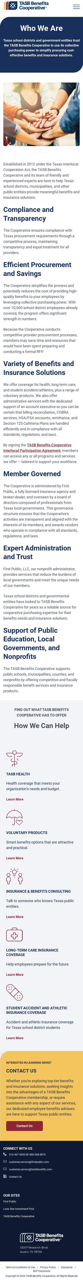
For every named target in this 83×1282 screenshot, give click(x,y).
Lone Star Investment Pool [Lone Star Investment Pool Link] (18, 1208)
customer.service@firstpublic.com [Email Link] (29, 1161)
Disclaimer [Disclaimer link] (67, 1267)
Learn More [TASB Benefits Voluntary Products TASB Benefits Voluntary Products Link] (14, 858)
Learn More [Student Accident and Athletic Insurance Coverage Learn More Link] (14, 1038)
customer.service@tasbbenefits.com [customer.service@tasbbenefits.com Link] (30, 1169)
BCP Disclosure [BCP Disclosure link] (41, 1271)
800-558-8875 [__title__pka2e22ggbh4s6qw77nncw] (37, 1154)
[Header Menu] (76, 7)
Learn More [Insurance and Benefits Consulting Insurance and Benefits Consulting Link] (14, 917)
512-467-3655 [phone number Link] (17, 1154)
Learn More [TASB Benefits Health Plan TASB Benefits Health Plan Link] (14, 799)
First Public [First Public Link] (9, 1201)
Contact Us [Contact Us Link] (15, 1176)
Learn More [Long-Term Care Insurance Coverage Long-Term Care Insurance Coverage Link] (14, 975)
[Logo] (26, 5)
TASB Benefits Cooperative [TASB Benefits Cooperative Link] (18, 1216)
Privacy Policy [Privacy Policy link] (48, 1267)
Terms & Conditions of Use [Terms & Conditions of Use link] (20, 1267)
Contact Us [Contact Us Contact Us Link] (24, 1126)
